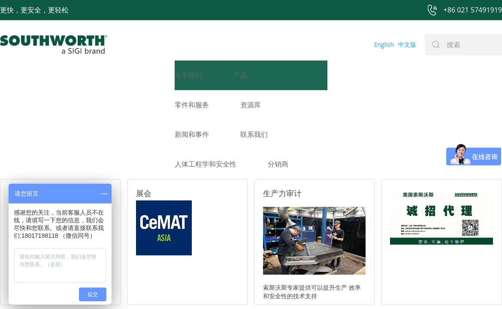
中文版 (407, 44)
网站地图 (241, 262)
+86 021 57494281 (196, 262)
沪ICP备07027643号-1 (290, 262)
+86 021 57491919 (124, 262)
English (384, 44)
